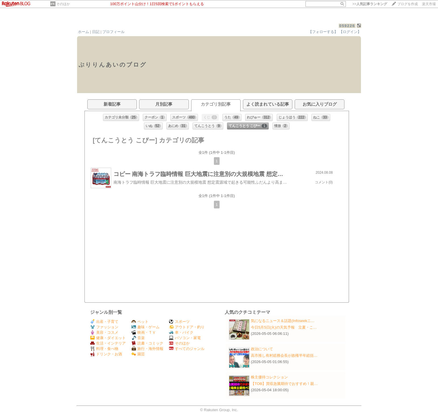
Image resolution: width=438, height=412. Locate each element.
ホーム (83, 32)
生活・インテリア (108, 343)
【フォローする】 (323, 32)
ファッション (104, 327)
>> (369, 4)
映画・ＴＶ (143, 332)
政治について (262, 349)
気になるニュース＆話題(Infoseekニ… (283, 321)
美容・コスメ (104, 332)
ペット (139, 321)
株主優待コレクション (269, 377)
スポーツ (179, 321)
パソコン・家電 (185, 338)
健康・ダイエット (108, 338)
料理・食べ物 (104, 349)
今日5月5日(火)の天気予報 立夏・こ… (284, 327)
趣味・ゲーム (145, 327)
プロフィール (113, 32)
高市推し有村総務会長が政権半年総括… (284, 355)
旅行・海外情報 (147, 349)
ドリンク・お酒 (106, 354)
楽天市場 (429, 4)
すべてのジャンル (186, 349)
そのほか (63, 4)
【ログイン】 (350, 32)
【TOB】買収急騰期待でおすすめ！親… (284, 384)
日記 (96, 32)
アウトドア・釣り (186, 327)
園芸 (138, 354)
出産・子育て (104, 321)
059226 (347, 26)
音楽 (138, 338)
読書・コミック (147, 343)
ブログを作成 (407, 4)
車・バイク (181, 332)
